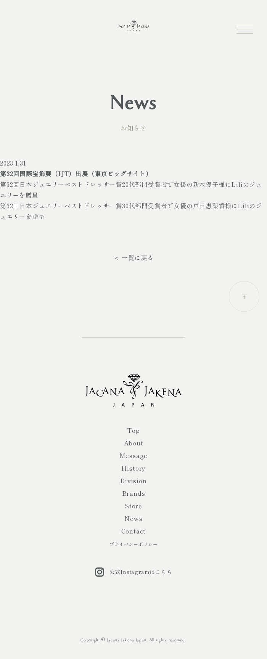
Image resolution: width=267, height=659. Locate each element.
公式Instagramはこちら (133, 571)
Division (133, 480)
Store (133, 505)
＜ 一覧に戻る (133, 257)
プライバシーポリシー (133, 544)
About (133, 442)
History (133, 468)
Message (133, 455)
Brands (133, 493)
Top (133, 430)
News (133, 518)
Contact (133, 530)
